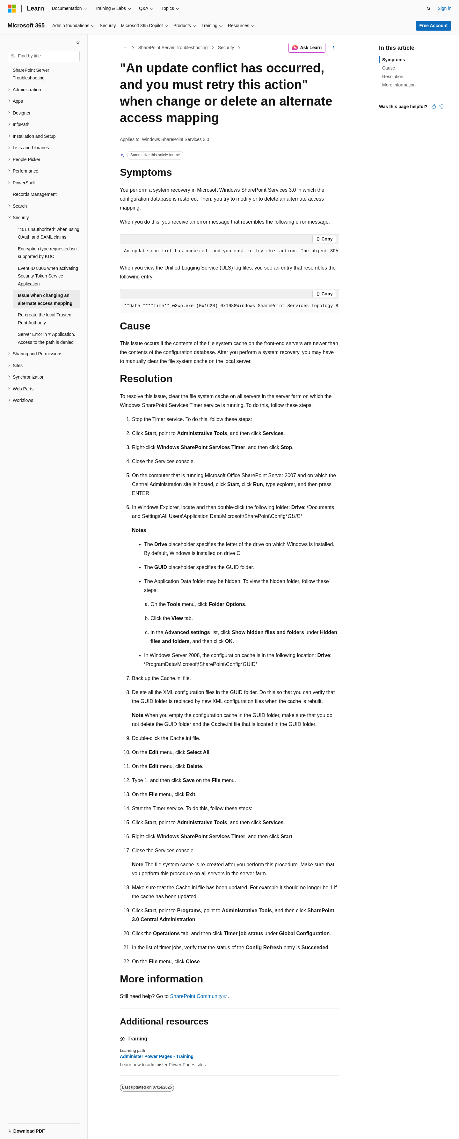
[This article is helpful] (434, 106)
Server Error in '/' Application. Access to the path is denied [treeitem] (46, 338)
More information (399, 84)
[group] (229, 251)
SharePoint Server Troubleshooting (173, 47)
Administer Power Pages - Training (156, 1056)
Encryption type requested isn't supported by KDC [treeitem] (48, 252)
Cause (388, 67)
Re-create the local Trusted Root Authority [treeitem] (44, 318)
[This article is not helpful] (441, 106)
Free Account (433, 25)
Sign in (444, 8)
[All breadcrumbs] (125, 48)
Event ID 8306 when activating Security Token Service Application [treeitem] (48, 276)
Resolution (392, 76)
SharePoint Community (196, 996)
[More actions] (333, 48)
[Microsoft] (12, 8)
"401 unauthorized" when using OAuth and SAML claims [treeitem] (48, 233)
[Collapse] (78, 42)
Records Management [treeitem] (35, 194)
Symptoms (393, 59)
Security (226, 47)
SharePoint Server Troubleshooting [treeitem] (31, 74)
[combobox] (44, 56)
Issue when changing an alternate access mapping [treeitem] (45, 299)
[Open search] (428, 8)
